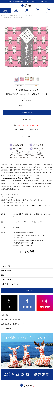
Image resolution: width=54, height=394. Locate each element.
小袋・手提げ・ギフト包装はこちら (28, 125)
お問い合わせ (6, 328)
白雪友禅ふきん (29, 15)
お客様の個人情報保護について (12, 324)
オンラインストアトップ (8, 15)
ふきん (20, 15)
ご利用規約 (5, 315)
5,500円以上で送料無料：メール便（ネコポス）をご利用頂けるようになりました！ (27, 1)
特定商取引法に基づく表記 (11, 319)
